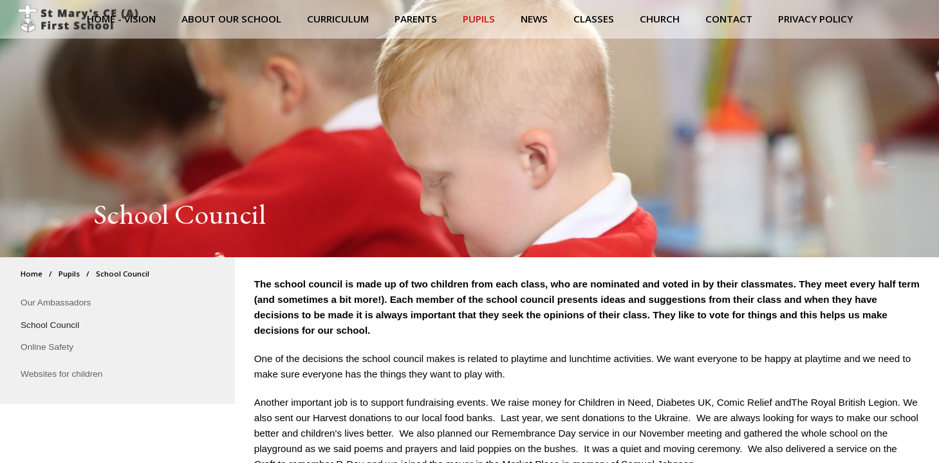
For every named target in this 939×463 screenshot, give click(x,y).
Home (31, 273)
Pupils (69, 273)
